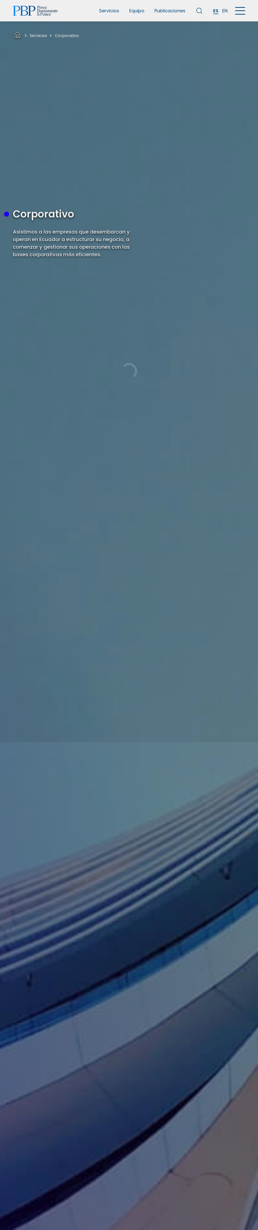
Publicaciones (169, 11)
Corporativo (67, 36)
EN (225, 11)
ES (215, 11)
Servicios (109, 11)
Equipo (136, 11)
